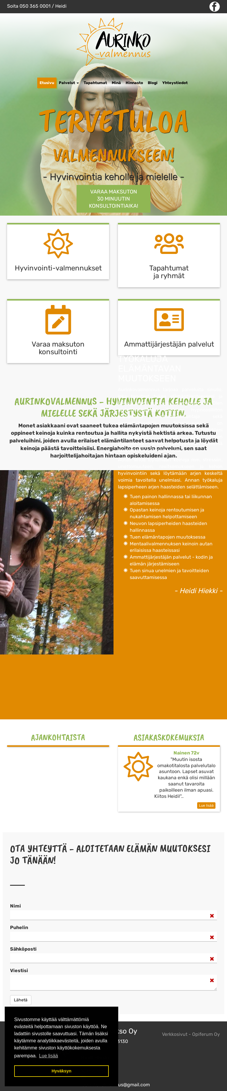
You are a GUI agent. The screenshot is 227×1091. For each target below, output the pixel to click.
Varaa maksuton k (58, 348)
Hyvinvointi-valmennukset (58, 268)
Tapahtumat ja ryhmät (169, 272)
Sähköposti (23, 949)
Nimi (15, 906)
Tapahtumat (95, 83)
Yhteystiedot (175, 83)
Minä (116, 83)
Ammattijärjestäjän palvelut (169, 344)
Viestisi (19, 970)
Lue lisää (206, 805)
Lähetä (20, 1000)
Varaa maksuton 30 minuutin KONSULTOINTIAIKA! (113, 198)
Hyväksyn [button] (61, 1071)
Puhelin (19, 927)
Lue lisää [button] (48, 1055)
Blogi (153, 83)
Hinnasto (134, 83)
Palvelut (69, 83)
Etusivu (47, 83)
